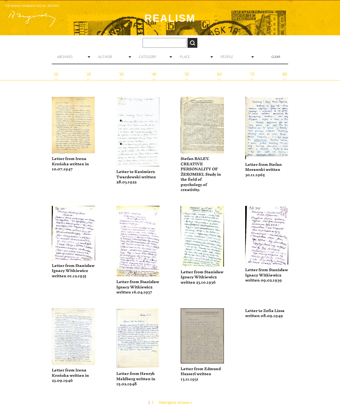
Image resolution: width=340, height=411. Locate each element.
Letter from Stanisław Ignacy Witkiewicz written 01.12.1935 (73, 271)
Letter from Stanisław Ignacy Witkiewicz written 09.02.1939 (266, 275)
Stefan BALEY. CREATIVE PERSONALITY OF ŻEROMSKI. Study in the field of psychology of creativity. (201, 174)
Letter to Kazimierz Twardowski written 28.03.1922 (136, 177)
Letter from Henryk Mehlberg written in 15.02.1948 (135, 379)
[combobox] (72, 56)
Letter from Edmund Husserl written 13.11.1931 (201, 374)
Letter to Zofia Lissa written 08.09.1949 (264, 313)
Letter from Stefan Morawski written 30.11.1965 (263, 170)
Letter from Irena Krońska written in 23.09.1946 (70, 375)
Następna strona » (175, 402)
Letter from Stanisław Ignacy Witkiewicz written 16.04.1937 (137, 287)
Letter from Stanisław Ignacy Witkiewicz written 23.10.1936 (202, 277)
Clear (275, 56)
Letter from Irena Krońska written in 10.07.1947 (70, 164)
